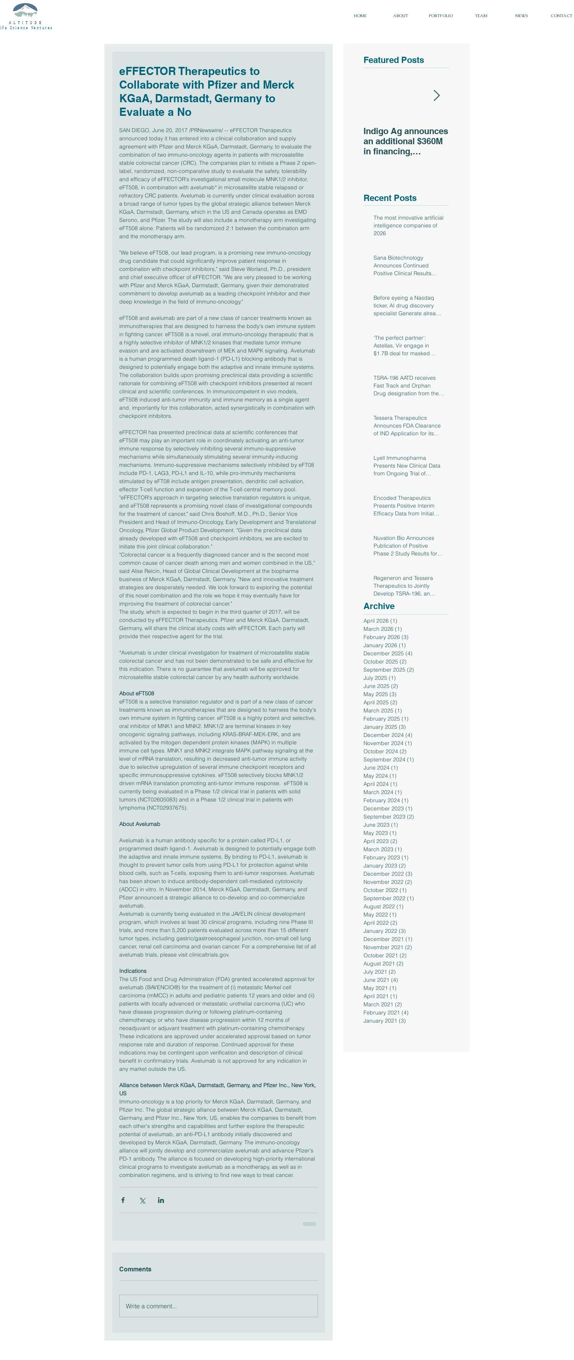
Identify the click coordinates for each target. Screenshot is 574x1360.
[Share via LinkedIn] (161, 1200)
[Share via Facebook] (123, 1200)
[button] (441, 15)
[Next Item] (436, 96)
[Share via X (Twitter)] (142, 1200)
